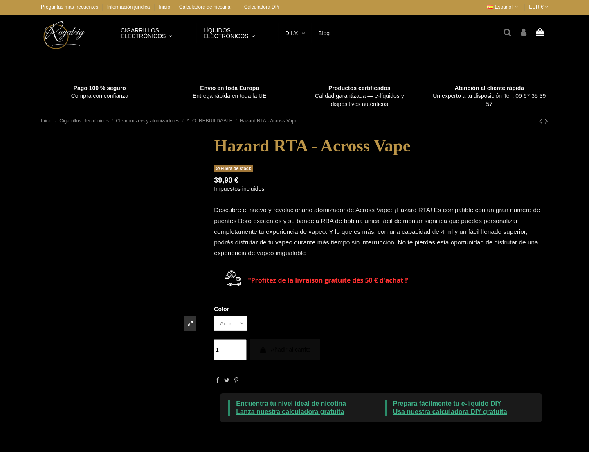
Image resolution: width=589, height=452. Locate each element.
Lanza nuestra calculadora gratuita (290, 412)
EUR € (538, 7)
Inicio (164, 7)
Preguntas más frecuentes (70, 7)
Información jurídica (129, 7)
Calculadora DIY (262, 7)
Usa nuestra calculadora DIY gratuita (450, 412)
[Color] (231, 323)
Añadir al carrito (285, 350)
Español (503, 7)
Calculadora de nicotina (204, 7)
